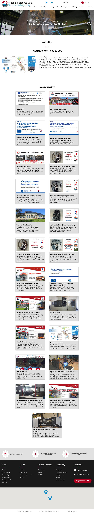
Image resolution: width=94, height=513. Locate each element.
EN (85, 4)
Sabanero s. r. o (55, 511)
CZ (82, 4)
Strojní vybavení (53, 8)
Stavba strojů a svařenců (27, 475)
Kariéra (40, 472)
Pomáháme (41, 470)
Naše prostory (60, 475)
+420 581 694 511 (82, 470)
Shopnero (74, 511)
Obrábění (22, 470)
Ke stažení (82, 8)
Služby (22, 477)
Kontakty (90, 8)
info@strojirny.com (83, 474)
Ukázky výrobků (65, 8)
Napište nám (80, 481)
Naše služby (43, 8)
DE (88, 4)
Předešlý (4, 22)
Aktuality (74, 8)
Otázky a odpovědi (61, 472)
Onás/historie (33, 8)
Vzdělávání (41, 475)
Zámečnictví (23, 472)
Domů (24, 8)
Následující (89, 22)
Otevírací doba (60, 480)
